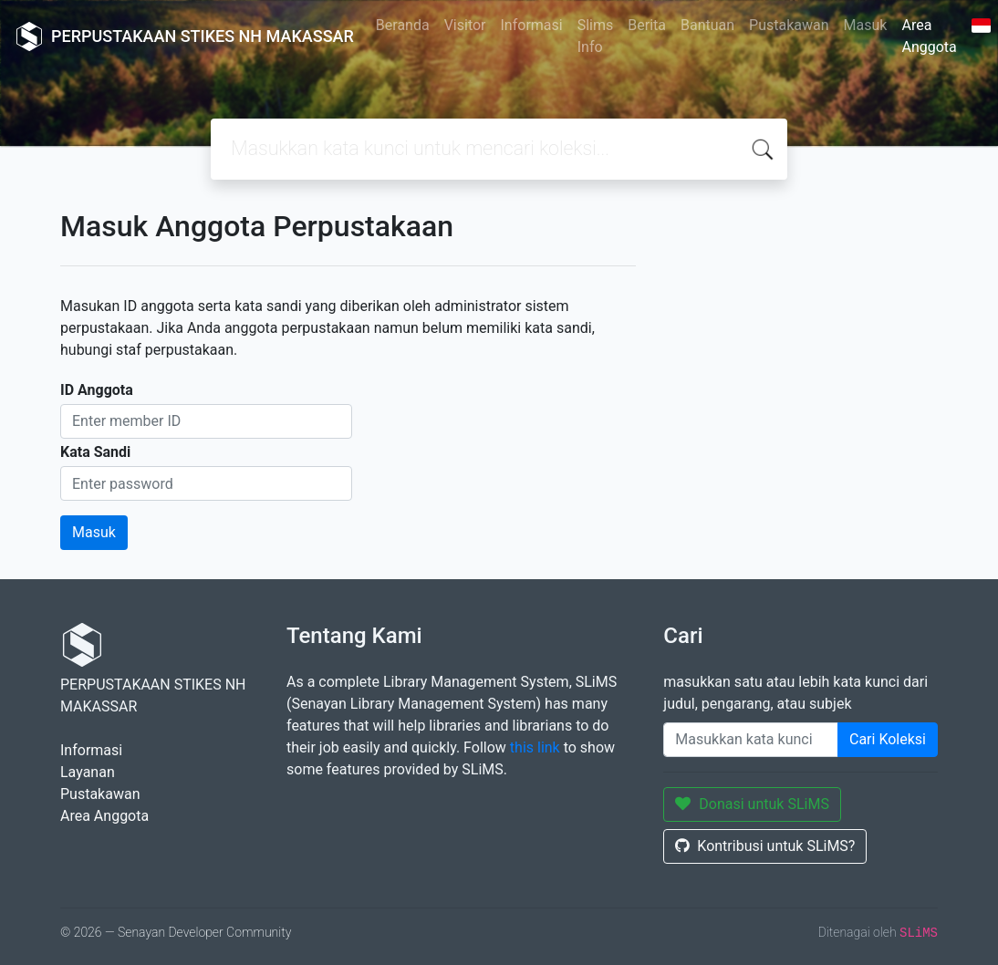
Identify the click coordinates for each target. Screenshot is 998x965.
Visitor (465, 25)
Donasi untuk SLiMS (752, 804)
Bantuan (707, 25)
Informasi (532, 25)
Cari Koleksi (887, 739)
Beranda (403, 25)
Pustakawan (788, 25)
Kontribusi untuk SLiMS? (765, 846)
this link (535, 747)
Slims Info (595, 36)
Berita (647, 25)
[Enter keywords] (750, 739)
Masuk (866, 25)
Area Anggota (928, 36)
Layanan (87, 772)
